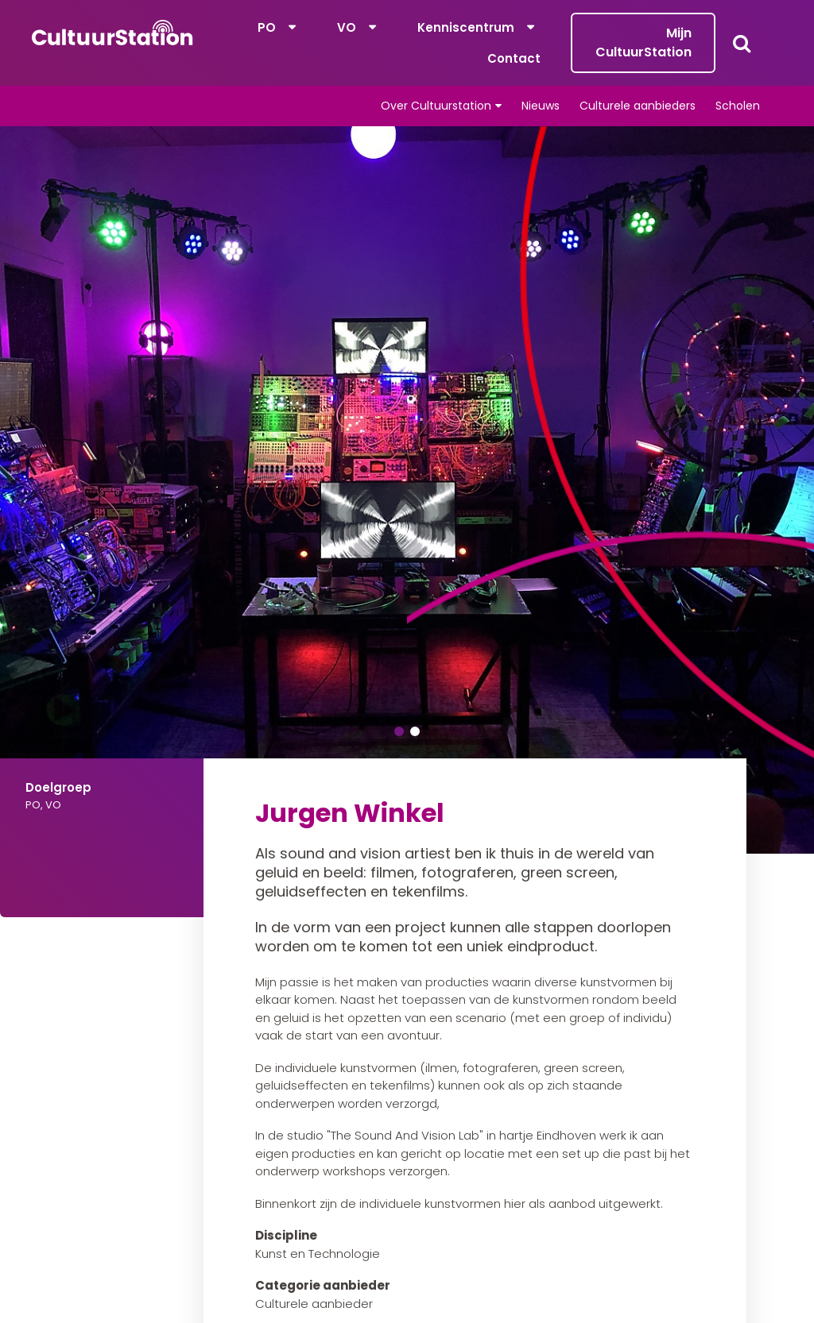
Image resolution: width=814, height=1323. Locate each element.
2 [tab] (415, 731)
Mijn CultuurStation (643, 42)
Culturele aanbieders (637, 106)
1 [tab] (399, 731)
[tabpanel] (407, 490)
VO (346, 27)
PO (267, 27)
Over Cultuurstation (436, 106)
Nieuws (540, 106)
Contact (514, 58)
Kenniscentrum (465, 27)
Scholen (737, 106)
